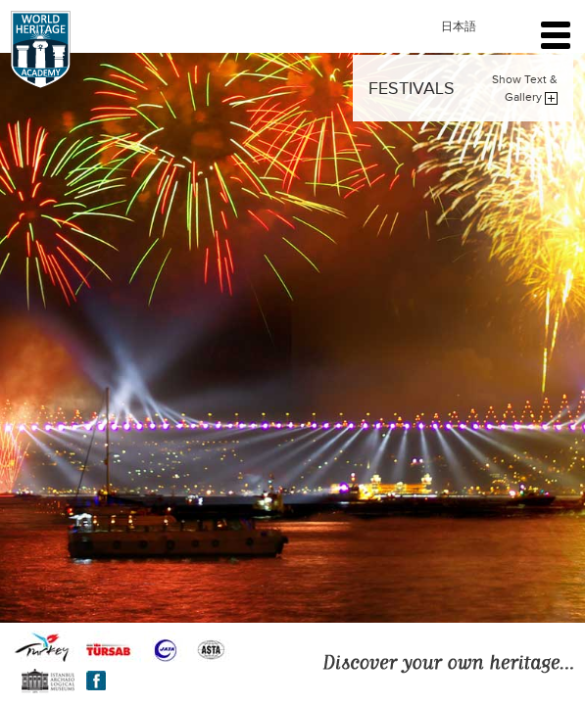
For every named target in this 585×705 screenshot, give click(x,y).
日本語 (458, 26)
